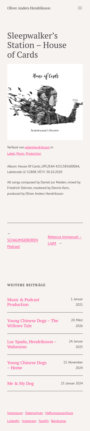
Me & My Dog (20, 383)
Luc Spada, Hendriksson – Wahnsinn (31, 344)
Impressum (15, 413)
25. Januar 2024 (72, 383)
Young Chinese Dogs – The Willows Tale (32, 323)
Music (20, 153)
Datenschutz (34, 413)
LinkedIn (13, 421)
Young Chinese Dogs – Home (27, 365)
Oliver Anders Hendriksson (28, 8)
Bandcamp (58, 421)
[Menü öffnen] (80, 8)
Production (33, 153)
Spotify (44, 421)
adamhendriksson (37, 147)
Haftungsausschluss (59, 413)
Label (11, 153)
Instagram (29, 421)
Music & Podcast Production (23, 302)
